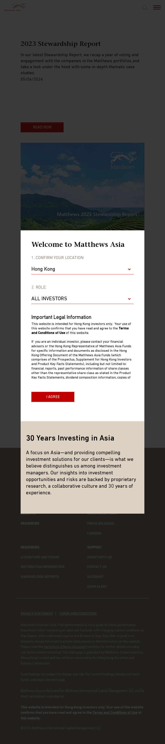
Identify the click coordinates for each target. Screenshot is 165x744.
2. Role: (39, 287)
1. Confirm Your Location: (57, 258)
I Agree (53, 397)
